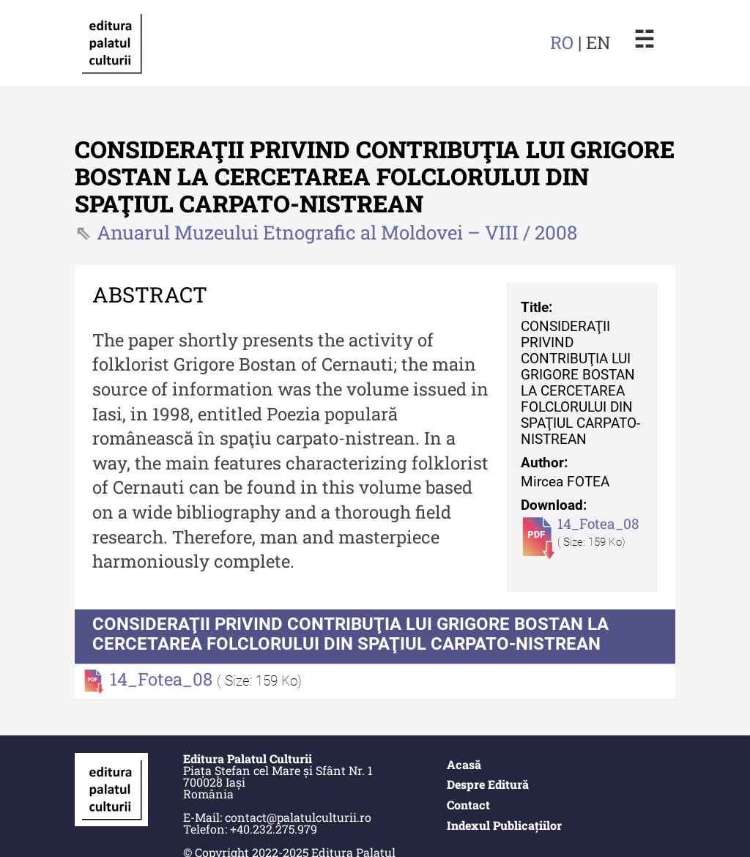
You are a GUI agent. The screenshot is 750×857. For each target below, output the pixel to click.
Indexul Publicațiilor (504, 825)
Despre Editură (488, 784)
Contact (468, 804)
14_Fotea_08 (598, 523)
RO (561, 42)
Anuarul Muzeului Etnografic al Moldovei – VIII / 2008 (337, 232)
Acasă (464, 764)
